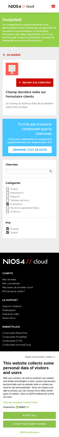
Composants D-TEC (12, 341)
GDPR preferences (29, 432)
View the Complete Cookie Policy (20, 402)
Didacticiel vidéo (10, 314)
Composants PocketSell (14, 337)
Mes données (9, 279)
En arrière (11, 55)
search (51, 171)
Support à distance (11, 306)
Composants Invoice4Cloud (16, 345)
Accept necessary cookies (29, 424)
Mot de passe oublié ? (13, 291)
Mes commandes (11, 283)
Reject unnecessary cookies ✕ (40, 357)
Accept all (29, 415)
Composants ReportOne (14, 333)
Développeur (9, 310)
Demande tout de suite (30, 149)
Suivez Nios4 (8, 318)
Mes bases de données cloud (17, 287)
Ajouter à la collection (35, 82)
